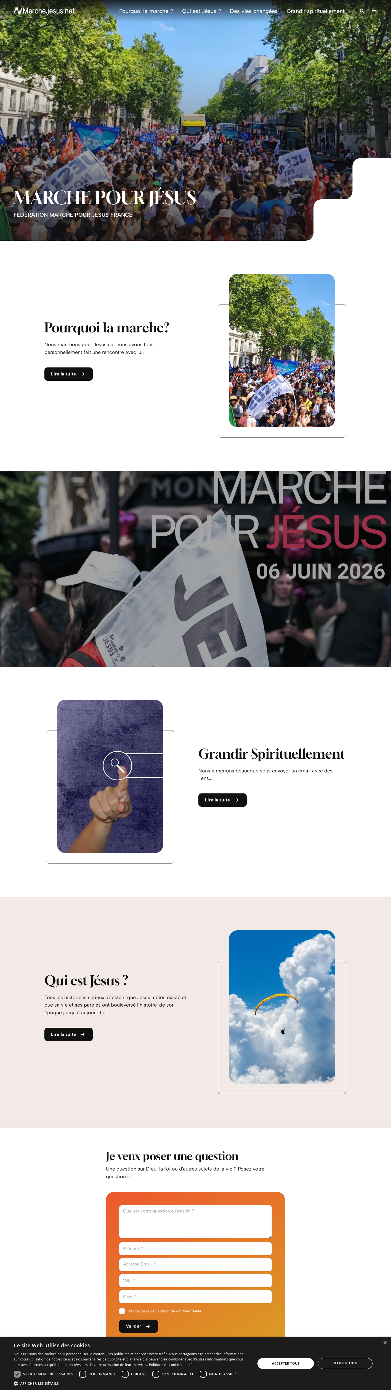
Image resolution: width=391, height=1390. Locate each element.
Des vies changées (254, 11)
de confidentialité (186, 1311)
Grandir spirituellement (316, 11)
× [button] (385, 1343)
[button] (131, 1383)
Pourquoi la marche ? (146, 11)
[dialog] (195, 1363)
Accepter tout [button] (285, 1363)
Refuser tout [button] (345, 1363)
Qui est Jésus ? (201, 11)
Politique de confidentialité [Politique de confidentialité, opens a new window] (171, 1364)
